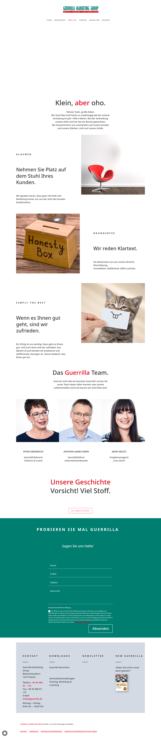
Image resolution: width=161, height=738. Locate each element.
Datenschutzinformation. (83, 622)
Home (49, 20)
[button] (5, 733)
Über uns (72, 20)
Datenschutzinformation (51, 731)
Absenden (100, 628)
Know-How (94, 20)
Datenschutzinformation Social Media (80, 731)
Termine (83, 20)
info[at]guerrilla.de (32, 698)
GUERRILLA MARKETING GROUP (31, 724)
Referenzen (59, 20)
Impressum (33, 731)
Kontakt (106, 20)
